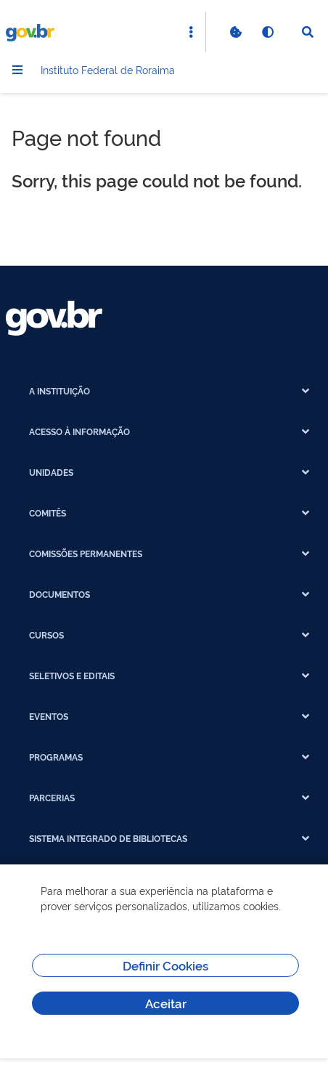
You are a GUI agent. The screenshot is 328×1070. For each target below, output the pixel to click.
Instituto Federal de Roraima (108, 69)
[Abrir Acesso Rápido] (190, 32)
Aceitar (165, 1002)
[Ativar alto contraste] (267, 31)
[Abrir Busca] (307, 31)
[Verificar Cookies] (235, 31)
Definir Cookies (165, 965)
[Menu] (17, 69)
